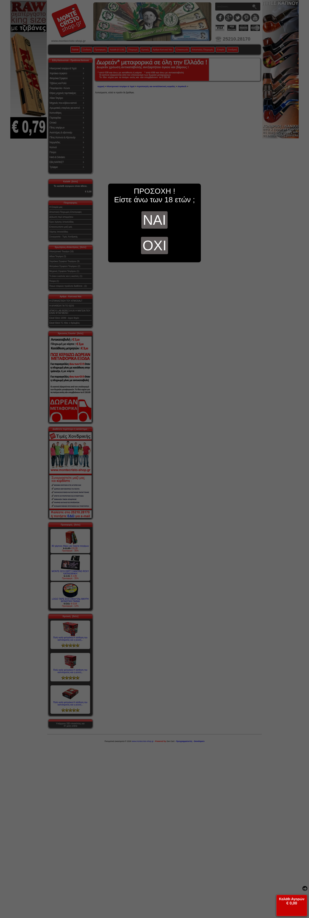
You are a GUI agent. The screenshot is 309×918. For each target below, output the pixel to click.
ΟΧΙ (154, 245)
